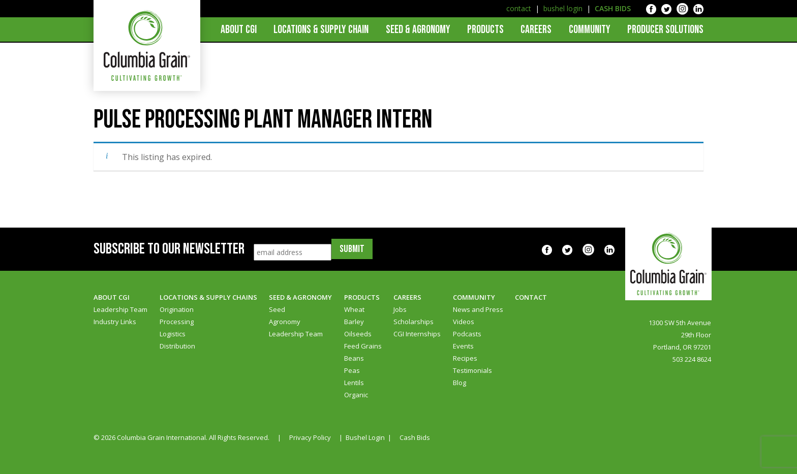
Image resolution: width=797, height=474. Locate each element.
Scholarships (413, 321)
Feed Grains (363, 346)
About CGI (239, 30)
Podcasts (467, 333)
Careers (535, 30)
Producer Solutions (665, 30)
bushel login (563, 8)
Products (485, 30)
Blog (459, 382)
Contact (531, 297)
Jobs (400, 309)
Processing (177, 321)
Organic (356, 394)
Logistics (173, 333)
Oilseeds (358, 333)
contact (518, 8)
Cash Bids (415, 437)
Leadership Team (120, 309)
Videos (463, 321)
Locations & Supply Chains (208, 297)
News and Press (478, 309)
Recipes (465, 358)
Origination (177, 309)
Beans (354, 358)
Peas (352, 370)
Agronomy (284, 321)
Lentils (354, 382)
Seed (277, 309)
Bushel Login (365, 437)
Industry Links (115, 321)
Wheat (354, 309)
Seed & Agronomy (418, 30)
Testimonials (472, 370)
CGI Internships (417, 333)
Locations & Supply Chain (321, 30)
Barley (354, 321)
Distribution (177, 346)
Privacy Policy (310, 437)
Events (463, 346)
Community (589, 30)
